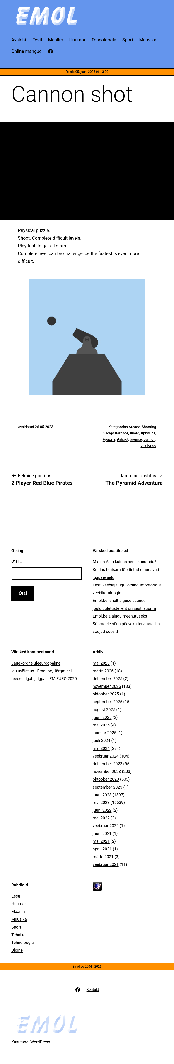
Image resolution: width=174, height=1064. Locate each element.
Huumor (18, 903)
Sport (16, 927)
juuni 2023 (102, 794)
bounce (136, 439)
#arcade (121, 433)
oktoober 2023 (106, 779)
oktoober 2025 (106, 694)
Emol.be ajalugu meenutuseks (120, 616)
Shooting (149, 427)
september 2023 (107, 787)
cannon (149, 439)
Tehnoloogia (22, 942)
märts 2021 (103, 856)
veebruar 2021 (106, 864)
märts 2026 (103, 670)
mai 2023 (101, 802)
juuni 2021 (102, 833)
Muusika (19, 919)
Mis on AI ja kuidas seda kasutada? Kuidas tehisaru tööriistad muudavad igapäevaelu (126, 569)
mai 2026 (101, 663)
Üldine (17, 950)
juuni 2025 (102, 717)
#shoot (122, 439)
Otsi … (16, 561)
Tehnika (18, 934)
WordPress (40, 1042)
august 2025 (104, 709)
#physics (148, 433)
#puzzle (109, 439)
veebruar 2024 (106, 756)
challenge (148, 445)
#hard (134, 433)
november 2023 (107, 771)
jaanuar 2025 (104, 732)
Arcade (134, 427)
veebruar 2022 (106, 825)
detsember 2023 (107, 763)
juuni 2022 (102, 810)
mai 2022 (101, 817)
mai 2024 (101, 748)
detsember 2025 (107, 678)
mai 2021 (101, 841)
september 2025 (107, 701)
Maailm (18, 911)
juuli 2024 (101, 740)
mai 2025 (101, 725)
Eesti (15, 896)
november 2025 (107, 686)
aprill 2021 (102, 849)
